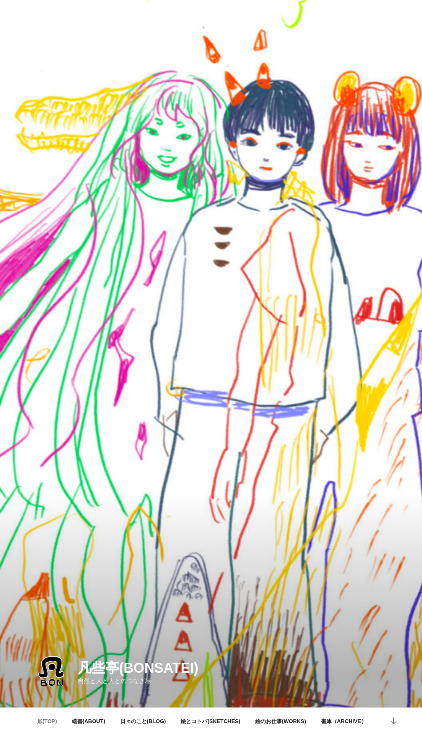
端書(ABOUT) (88, 721)
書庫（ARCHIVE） (344, 721)
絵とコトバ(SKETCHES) (210, 721)
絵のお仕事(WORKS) (280, 721)
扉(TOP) (47, 721)
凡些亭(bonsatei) (138, 668)
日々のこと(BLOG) (143, 721)
